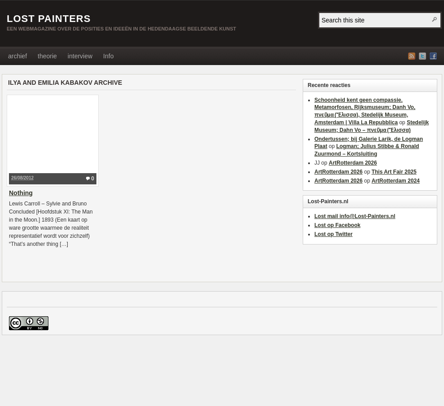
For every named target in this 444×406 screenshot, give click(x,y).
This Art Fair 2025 (393, 172)
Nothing (21, 192)
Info (108, 56)
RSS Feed (411, 56)
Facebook (433, 56)
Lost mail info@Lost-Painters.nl (354, 216)
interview (80, 56)
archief (17, 56)
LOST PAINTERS (49, 18)
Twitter (422, 56)
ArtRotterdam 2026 (353, 163)
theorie (47, 56)
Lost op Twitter (333, 234)
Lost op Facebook (337, 225)
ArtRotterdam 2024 (395, 181)
